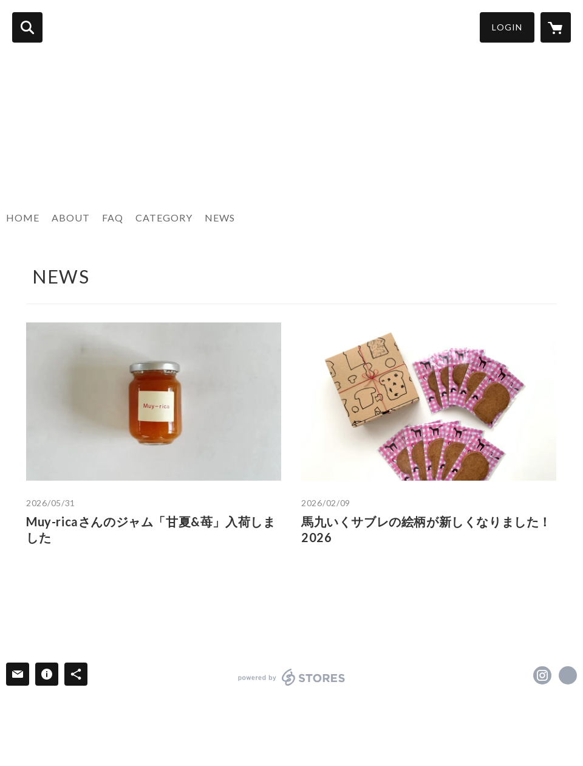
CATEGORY (164, 217)
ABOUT (71, 217)
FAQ (112, 217)
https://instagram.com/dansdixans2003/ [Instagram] (542, 675)
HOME (22, 217)
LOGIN (507, 27)
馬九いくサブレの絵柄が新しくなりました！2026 (426, 529)
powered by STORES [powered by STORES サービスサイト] (292, 677)
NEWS (220, 217)
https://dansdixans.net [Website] (568, 675)
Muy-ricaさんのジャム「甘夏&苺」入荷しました (150, 529)
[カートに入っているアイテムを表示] (555, 27)
